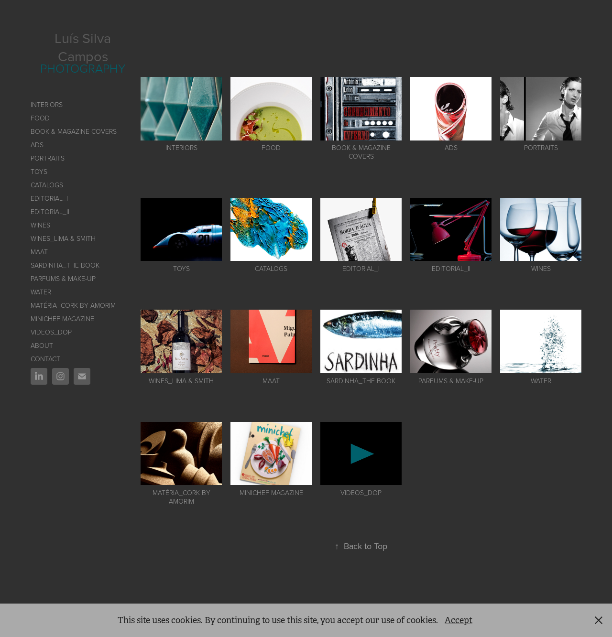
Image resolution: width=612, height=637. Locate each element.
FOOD (40, 117)
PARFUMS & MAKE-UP (63, 278)
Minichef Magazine (62, 318)
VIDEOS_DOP (51, 331)
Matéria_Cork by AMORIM (73, 305)
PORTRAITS (48, 157)
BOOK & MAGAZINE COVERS (74, 131)
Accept (458, 620)
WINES (40, 224)
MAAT (39, 251)
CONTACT (45, 358)
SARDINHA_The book (65, 265)
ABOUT (42, 345)
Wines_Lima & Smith (63, 238)
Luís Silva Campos (84, 46)
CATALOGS (47, 184)
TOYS (39, 171)
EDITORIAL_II (50, 211)
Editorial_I (49, 198)
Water (41, 291)
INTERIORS (47, 104)
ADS (37, 144)
